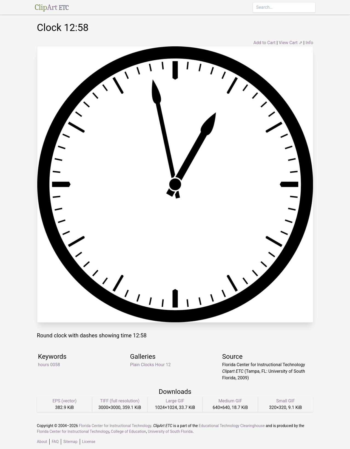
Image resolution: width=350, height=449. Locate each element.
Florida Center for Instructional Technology (115, 425)
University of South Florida (170, 431)
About (42, 441)
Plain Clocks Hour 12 (150, 364)
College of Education (128, 431)
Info (309, 42)
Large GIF (175, 400)
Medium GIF (230, 400)
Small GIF (285, 400)
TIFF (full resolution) (120, 400)
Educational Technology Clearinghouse (232, 425)
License (88, 441)
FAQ (55, 441)
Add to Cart (264, 42)
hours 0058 (49, 364)
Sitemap (70, 441)
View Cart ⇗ (290, 42)
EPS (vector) (64, 400)
